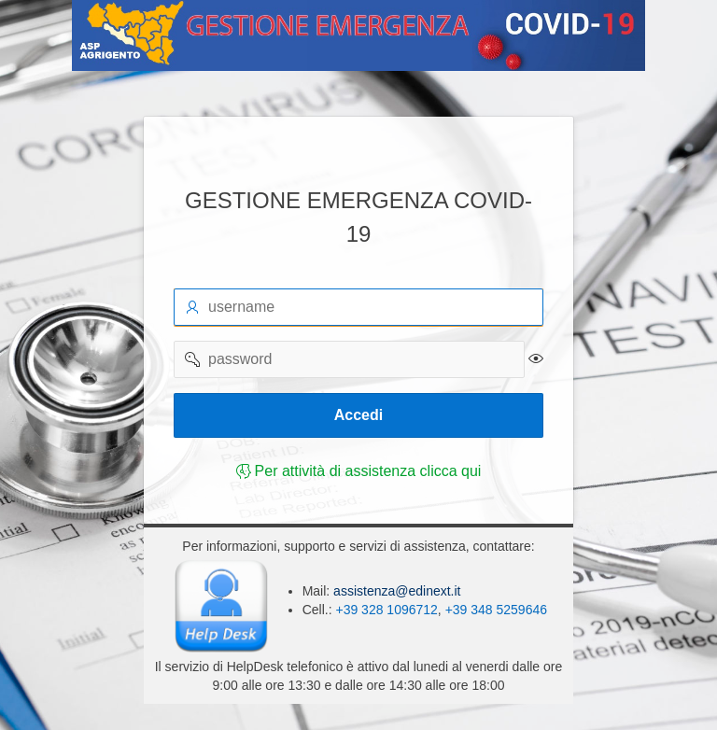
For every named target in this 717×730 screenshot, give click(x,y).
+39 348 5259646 (496, 609)
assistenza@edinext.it (395, 590)
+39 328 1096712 (386, 609)
